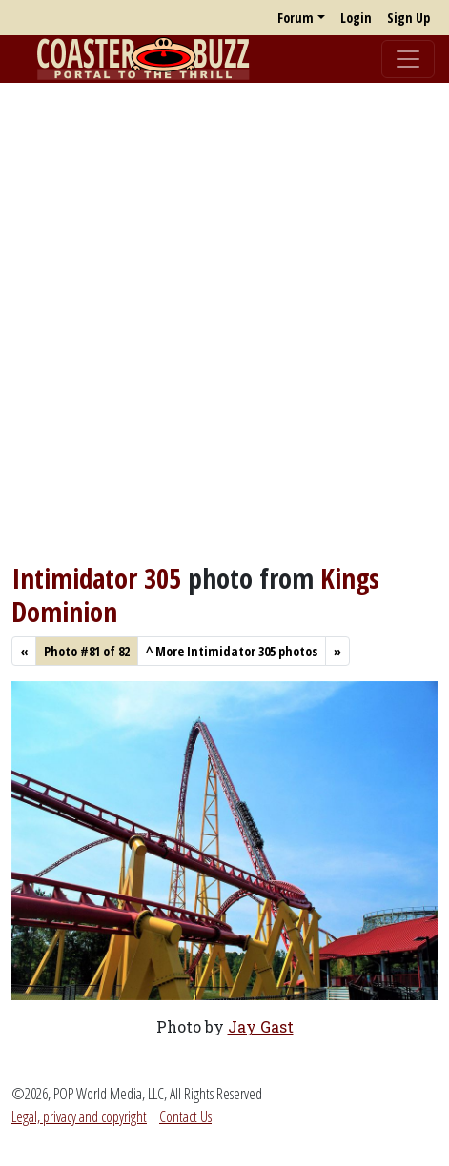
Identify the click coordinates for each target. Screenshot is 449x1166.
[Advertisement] (224, 322)
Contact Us (185, 1116)
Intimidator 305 (96, 578)
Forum (295, 18)
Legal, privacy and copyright (79, 1116)
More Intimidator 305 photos (231, 651)
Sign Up (408, 18)
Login (356, 18)
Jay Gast (261, 1026)
